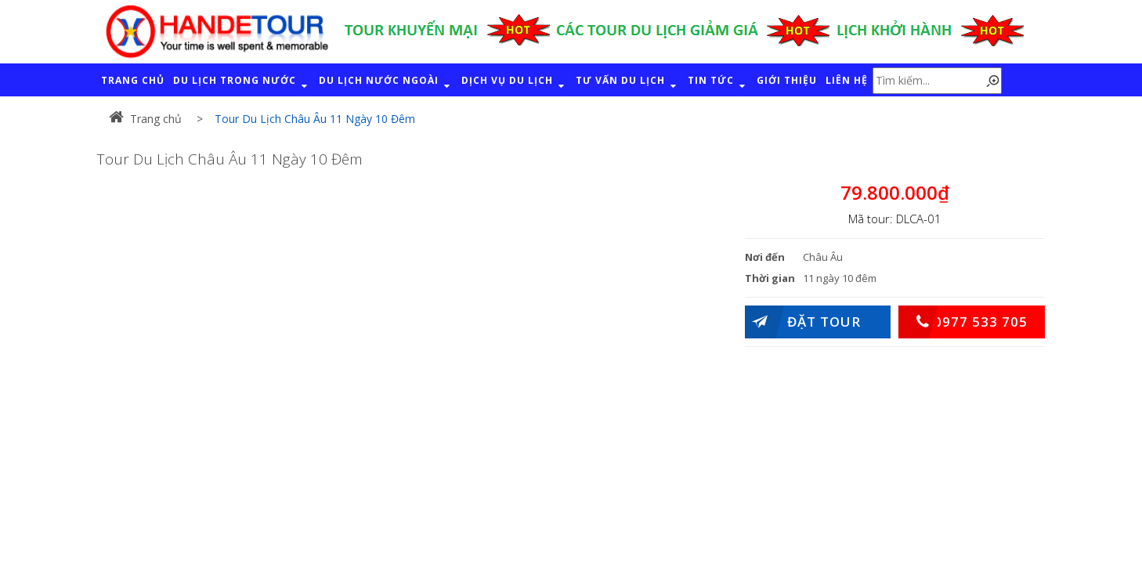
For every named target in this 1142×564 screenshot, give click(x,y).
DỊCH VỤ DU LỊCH (514, 83)
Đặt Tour (803, 322)
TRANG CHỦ (132, 80)
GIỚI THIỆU (787, 80)
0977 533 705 (963, 322)
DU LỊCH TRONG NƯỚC (241, 83)
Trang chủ (145, 118)
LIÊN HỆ (847, 80)
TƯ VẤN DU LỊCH (627, 83)
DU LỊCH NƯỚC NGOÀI (386, 83)
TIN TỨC (718, 83)
